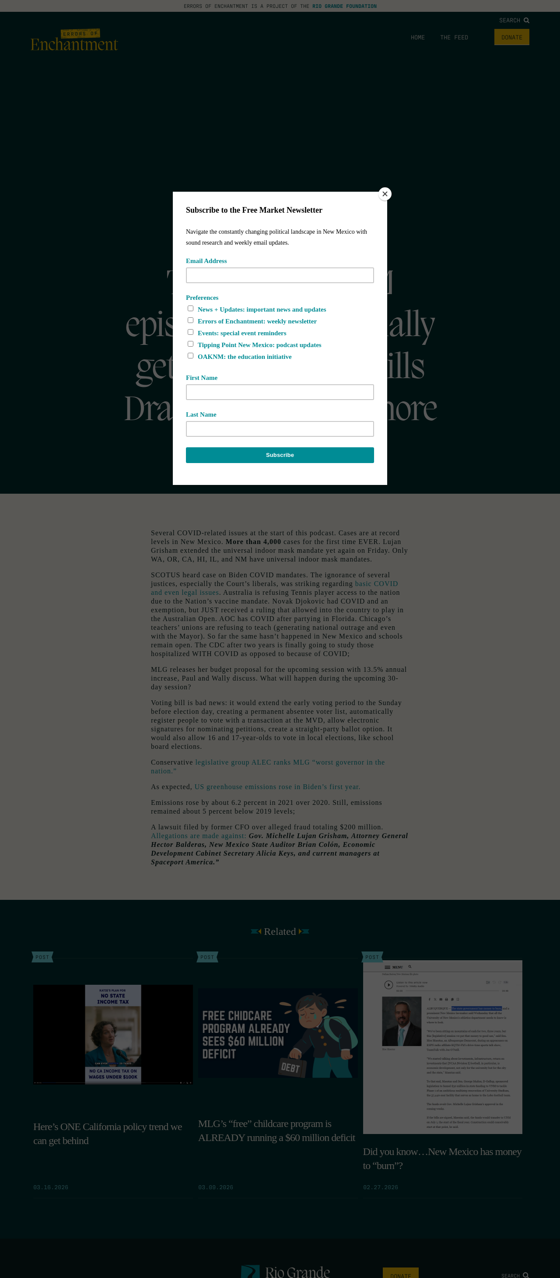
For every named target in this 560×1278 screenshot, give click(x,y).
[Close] (385, 193)
